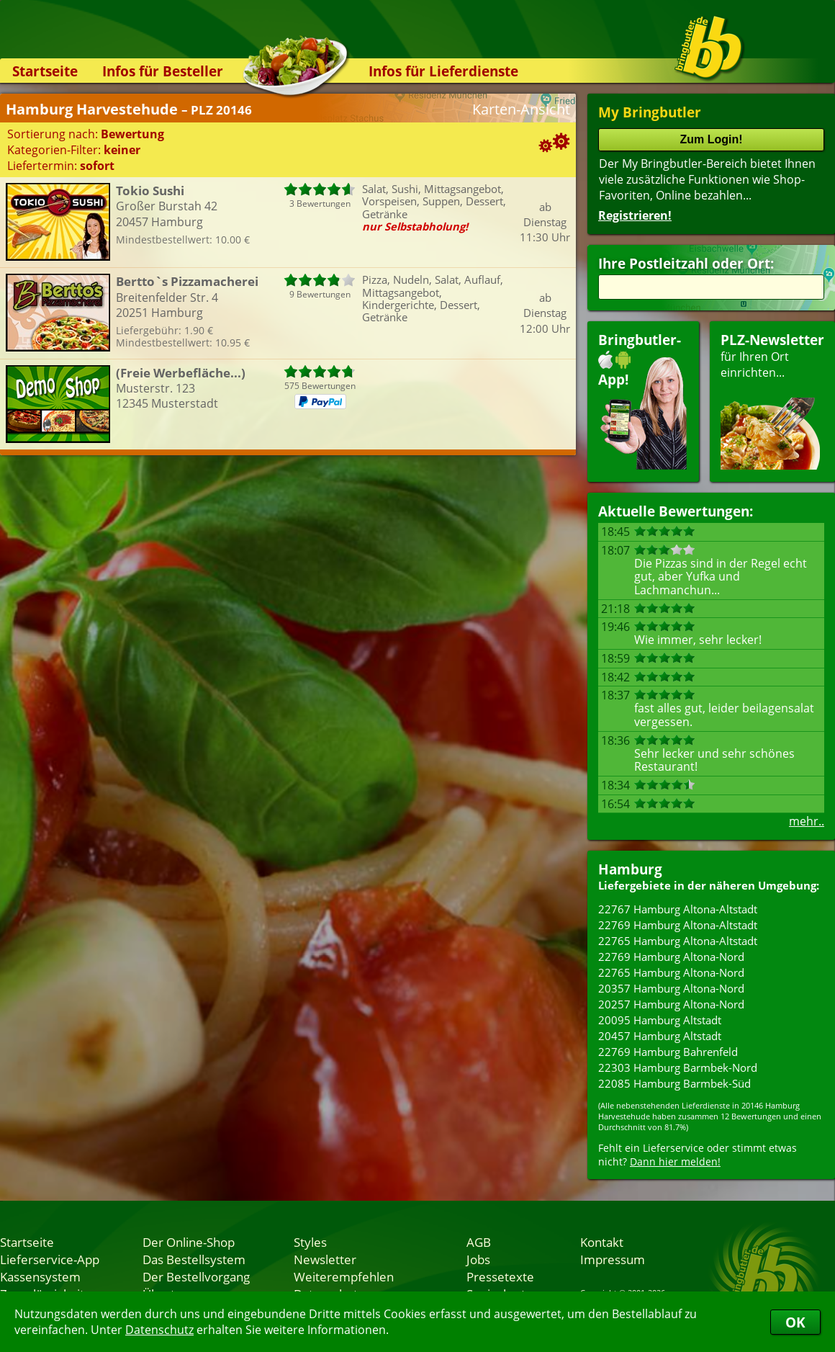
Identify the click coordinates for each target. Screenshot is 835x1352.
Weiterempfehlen (344, 1276)
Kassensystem (40, 1276)
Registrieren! (635, 215)
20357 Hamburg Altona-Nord (671, 988)
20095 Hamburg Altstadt (659, 1020)
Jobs (478, 1259)
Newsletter (325, 1259)
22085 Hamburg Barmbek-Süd (674, 1083)
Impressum (612, 1259)
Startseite (45, 71)
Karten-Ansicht (521, 109)
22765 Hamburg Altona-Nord (671, 972)
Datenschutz (159, 1330)
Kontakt (601, 1241)
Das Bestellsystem (194, 1259)
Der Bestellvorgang (196, 1276)
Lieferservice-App (49, 1259)
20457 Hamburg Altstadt (659, 1036)
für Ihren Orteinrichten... (772, 400)
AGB (478, 1241)
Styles (310, 1241)
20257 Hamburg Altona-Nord (671, 1004)
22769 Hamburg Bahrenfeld (668, 1051)
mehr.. (806, 821)
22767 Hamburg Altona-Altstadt (677, 909)
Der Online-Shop (189, 1241)
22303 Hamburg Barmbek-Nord (677, 1067)
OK (795, 1322)
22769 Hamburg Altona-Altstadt (677, 925)
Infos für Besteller (162, 71)
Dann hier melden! (675, 1161)
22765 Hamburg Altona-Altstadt (677, 941)
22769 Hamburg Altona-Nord (671, 956)
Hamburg (630, 869)
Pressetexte (500, 1276)
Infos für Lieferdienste (443, 71)
